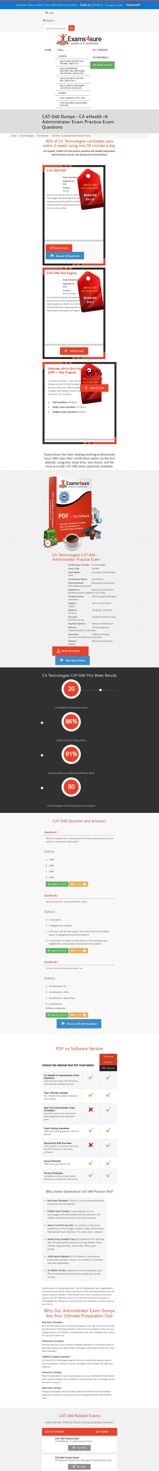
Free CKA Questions (133, 1307)
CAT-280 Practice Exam (21, 1174)
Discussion (42, 625)
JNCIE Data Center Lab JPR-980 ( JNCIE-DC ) (67, 63)
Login (13, 12)
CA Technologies (27, 135)
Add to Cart (27, 258)
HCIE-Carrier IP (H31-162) (68, 98)
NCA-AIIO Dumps (25, 1449)
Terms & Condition (66, 1462)
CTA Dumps (97, 1444)
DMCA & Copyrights (105, 1462)
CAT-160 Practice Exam (21, 1133)
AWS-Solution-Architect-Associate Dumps (26, 1428)
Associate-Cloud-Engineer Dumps (97, 1433)
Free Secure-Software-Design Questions (133, 1325)
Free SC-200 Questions (26, 1312)
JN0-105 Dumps (133, 1438)
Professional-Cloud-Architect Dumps (62, 1427)
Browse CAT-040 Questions (82, 765)
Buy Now (139, 1134)
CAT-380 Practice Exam (21, 1184)
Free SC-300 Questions (62, 1312)
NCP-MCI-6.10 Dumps (133, 1444)
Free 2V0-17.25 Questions (26, 1301)
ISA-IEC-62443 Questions (26, 1318)
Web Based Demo (134, 482)
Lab (56, 50)
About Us (23, 1462)
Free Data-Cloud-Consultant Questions (26, 1333)
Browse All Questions (34, 266)
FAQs (35, 1462)
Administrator (42, 135)
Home (44, 50)
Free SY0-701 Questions (26, 1290)
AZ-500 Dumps (61, 1433)
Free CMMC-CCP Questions (61, 1301)
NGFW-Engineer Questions (133, 1312)
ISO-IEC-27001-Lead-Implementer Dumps (26, 1439)
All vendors (96, 50)
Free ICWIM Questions (97, 1307)
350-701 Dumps (133, 1433)
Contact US (85, 1462)
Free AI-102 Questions (26, 1307)
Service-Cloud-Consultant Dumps (97, 1427)
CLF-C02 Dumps (97, 1438)
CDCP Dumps (61, 1444)
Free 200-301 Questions (61, 1296)
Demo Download (93, 482)
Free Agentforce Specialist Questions (61, 1318)
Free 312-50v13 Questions (61, 1307)
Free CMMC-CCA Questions (133, 1301)
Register (12, 20)
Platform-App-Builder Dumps (133, 1427)
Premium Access (140, 50)
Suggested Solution (21, 625)
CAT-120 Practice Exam (21, 1153)
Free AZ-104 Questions (97, 1296)
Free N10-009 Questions (26, 1296)
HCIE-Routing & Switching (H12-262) (69, 104)
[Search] (35, 28)
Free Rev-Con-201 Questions (62, 1290)
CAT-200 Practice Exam (21, 1164)
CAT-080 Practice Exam (21, 1143)
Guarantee (48, 1462)
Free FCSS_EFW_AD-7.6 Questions (133, 1318)
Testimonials (117, 50)
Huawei (58, 93)
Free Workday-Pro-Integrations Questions (61, 1333)
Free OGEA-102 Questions (97, 1312)
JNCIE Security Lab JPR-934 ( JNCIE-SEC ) (68, 80)
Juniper (58, 57)
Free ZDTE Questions (133, 1290)
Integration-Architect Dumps (61, 1438)
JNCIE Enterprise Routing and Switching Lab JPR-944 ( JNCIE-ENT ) (68, 71)
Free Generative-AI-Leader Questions (97, 1319)
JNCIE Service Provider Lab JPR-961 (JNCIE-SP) (68, 87)
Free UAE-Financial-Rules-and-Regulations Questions (97, 1333)
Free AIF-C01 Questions (97, 1301)
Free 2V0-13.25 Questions (97, 1290)
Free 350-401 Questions (133, 1296)
